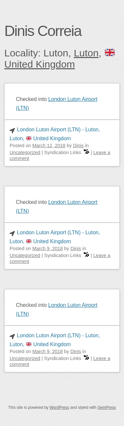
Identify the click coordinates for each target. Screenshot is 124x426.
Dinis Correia (42, 30)
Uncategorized (25, 152)
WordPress (59, 408)
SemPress (107, 408)
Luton (86, 53)
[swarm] (86, 152)
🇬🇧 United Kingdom (60, 59)
